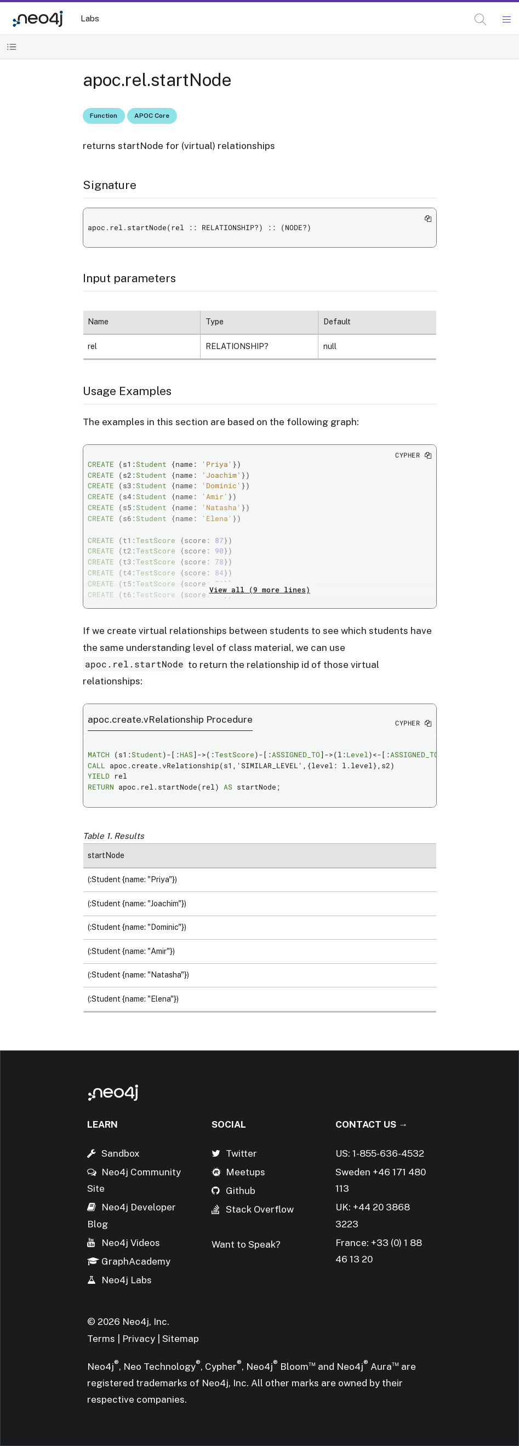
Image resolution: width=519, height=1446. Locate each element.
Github (240, 1190)
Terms (101, 1338)
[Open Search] (481, 19)
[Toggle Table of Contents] (12, 47)
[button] (480, 19)
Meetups (245, 1172)
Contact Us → (371, 1124)
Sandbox (120, 1153)
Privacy (139, 1338)
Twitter (241, 1153)
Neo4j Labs (126, 1279)
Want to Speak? (246, 1244)
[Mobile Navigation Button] (506, 19)
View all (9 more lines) (259, 590)
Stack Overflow (260, 1209)
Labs (90, 18)
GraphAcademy (135, 1261)
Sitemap (180, 1338)
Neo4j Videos (130, 1242)
